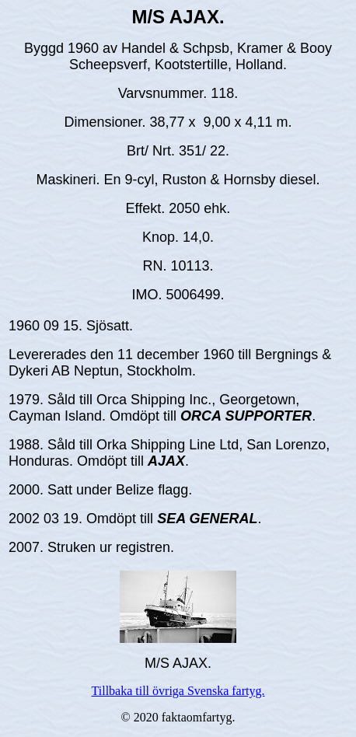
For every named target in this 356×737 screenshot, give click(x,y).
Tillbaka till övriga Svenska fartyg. (178, 690)
